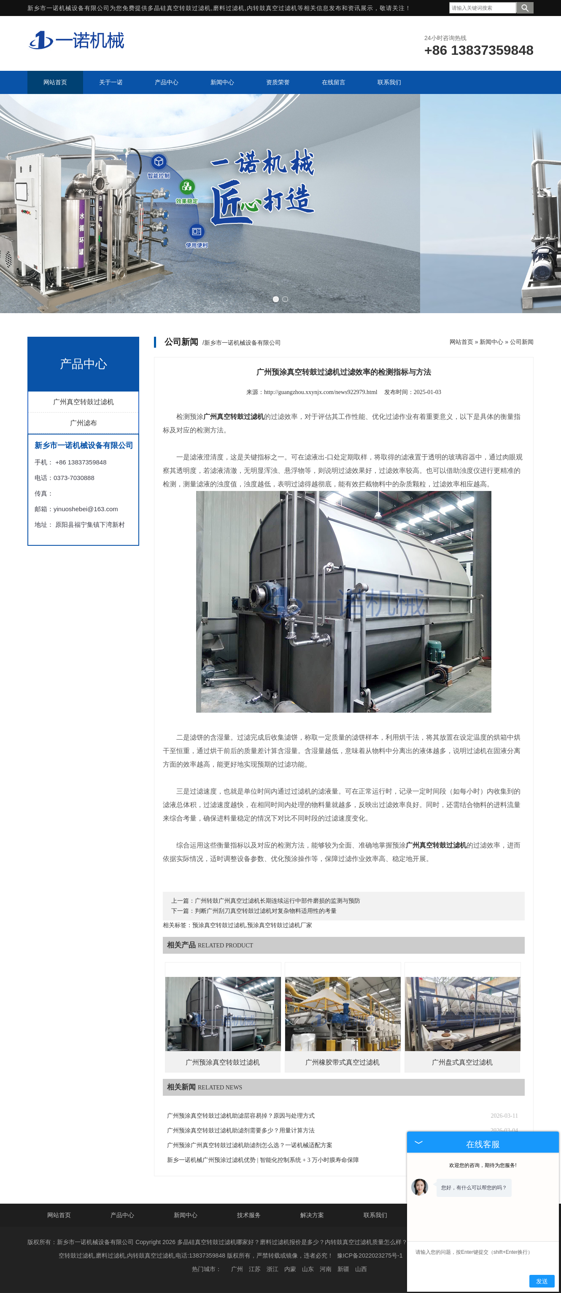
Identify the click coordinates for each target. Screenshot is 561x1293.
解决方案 (312, 1215)
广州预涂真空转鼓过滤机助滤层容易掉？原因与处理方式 (241, 1116)
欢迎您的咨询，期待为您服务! (482, 1165)
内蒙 (290, 1269)
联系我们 (375, 1215)
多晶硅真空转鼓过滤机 (179, 8)
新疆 (343, 1269)
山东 (308, 1269)
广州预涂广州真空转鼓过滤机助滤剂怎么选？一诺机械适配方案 (249, 1145)
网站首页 (461, 341)
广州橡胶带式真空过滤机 (342, 1062)
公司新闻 (522, 341)
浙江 (272, 1269)
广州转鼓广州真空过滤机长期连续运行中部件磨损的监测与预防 (277, 901)
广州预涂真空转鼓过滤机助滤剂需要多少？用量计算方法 (241, 1130)
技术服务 (249, 1215)
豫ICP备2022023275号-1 (370, 1255)
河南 (326, 1269)
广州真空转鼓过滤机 (83, 401)
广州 (237, 1269)
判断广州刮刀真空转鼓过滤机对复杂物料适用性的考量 (266, 911)
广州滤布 (83, 423)
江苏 (255, 1269)
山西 (361, 1269)
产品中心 (122, 1215)
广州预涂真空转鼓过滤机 (223, 1062)
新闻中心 (491, 341)
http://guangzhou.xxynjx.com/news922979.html (321, 392)
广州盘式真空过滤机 (462, 1062)
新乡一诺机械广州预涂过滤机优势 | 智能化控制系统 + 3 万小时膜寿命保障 (263, 1160)
